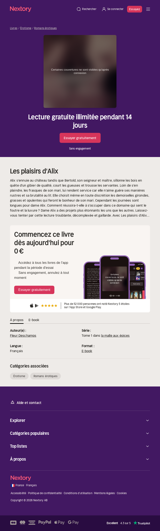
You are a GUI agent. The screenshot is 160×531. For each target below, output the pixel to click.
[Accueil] (42, 9)
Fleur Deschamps (23, 335)
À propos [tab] (17, 320)
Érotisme (25, 28)
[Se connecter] (112, 9)
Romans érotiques (45, 28)
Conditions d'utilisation (78, 493)
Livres (13, 28)
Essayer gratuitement (80, 138)
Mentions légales (104, 493)
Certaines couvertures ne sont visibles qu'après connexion (80, 71)
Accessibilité (18, 493)
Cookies (122, 493)
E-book (87, 351)
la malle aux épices (115, 335)
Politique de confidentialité (45, 493)
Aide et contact (25, 402)
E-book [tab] (34, 320)
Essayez (134, 9)
